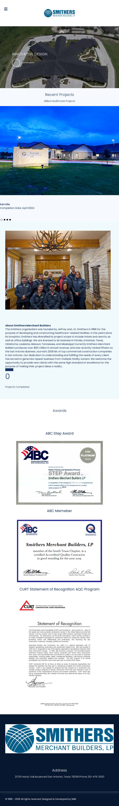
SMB (73, 799)
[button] (62, 82)
